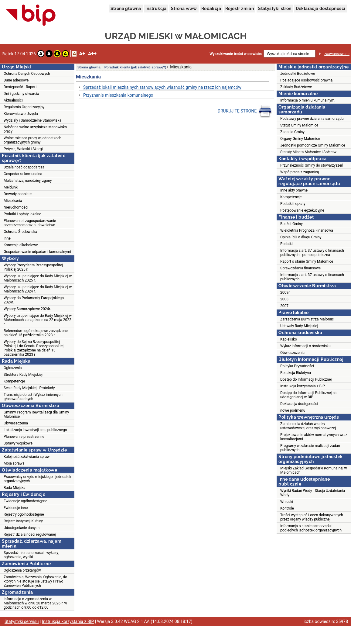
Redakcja (211, 8)
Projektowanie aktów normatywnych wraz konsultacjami (313, 437)
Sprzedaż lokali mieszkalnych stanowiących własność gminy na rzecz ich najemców (162, 87)
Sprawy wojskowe (18, 443)
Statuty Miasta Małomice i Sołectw (308, 152)
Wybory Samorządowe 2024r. (27, 309)
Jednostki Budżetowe (297, 73)
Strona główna (126, 8)
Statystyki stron (274, 8)
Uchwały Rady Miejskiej (299, 326)
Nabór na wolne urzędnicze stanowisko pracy (35, 129)
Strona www (184, 8)
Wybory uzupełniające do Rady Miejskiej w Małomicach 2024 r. (38, 289)
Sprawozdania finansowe (300, 268)
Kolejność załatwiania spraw (26, 457)
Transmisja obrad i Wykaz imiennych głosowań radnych (33, 397)
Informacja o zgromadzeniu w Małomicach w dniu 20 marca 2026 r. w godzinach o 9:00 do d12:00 (35, 603)
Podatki (286, 244)
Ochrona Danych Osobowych (27, 73)
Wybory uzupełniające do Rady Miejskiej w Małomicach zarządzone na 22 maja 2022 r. (38, 319)
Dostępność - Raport (20, 87)
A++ (92, 54)
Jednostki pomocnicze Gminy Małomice (312, 145)
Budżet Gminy (291, 224)
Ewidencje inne (16, 508)
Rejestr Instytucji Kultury (23, 521)
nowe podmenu (292, 410)
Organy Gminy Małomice (300, 139)
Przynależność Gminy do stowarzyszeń (311, 165)
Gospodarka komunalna (23, 174)
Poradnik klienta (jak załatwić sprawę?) (135, 67)
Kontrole (287, 508)
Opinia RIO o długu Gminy (301, 237)
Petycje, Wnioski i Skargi (23, 149)
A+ (82, 54)
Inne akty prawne (294, 190)
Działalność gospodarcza (24, 167)
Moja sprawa (14, 463)
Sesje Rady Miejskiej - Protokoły (29, 388)
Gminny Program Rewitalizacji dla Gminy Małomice (36, 414)
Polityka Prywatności (297, 366)
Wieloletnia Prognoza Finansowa (306, 230)
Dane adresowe (16, 80)
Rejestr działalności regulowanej (30, 534)
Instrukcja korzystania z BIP (302, 386)
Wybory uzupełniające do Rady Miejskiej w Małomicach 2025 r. (38, 278)
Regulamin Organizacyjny (24, 107)
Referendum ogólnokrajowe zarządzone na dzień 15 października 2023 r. (36, 333)
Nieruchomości (16, 207)
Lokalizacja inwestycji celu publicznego (35, 430)
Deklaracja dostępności (321, 8)
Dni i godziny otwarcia (21, 94)
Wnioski (286, 502)
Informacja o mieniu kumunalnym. (307, 100)
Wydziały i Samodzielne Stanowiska (32, 120)
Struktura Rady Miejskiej (23, 374)
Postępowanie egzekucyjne (302, 210)
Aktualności (13, 100)
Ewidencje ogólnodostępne (25, 501)
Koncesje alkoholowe (21, 245)
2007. (284, 306)
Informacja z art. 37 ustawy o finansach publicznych (312, 277)
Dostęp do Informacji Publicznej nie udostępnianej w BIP (308, 395)
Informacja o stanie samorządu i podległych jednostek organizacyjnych (311, 528)
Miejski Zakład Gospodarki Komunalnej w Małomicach (313, 470)
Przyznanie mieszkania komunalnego (118, 95)
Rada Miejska (15, 488)
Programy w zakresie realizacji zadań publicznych (310, 448)
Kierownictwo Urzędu (21, 114)
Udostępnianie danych (21, 528)
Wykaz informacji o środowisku (305, 346)
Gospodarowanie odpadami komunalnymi (37, 252)
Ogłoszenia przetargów (22, 570)
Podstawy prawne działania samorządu (312, 118)
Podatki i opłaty (292, 204)
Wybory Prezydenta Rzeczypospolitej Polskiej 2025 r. (33, 267)
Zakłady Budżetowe (296, 87)
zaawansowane (336, 54)
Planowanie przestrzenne (24, 436)
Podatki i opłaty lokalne (22, 214)
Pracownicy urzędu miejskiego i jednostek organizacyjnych (37, 479)
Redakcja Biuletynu (295, 373)
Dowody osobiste (18, 194)
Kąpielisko (288, 339)
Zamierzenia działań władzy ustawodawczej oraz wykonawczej (308, 426)
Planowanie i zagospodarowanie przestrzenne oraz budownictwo (30, 223)
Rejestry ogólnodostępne (24, 514)
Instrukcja (156, 8)
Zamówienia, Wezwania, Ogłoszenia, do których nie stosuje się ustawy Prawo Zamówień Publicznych (35, 581)
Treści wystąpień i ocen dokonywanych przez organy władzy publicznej (311, 517)
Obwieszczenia (16, 423)
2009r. (285, 292)
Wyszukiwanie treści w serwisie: (236, 54)
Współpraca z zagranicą (299, 172)
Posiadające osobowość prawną (306, 80)
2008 (284, 299)
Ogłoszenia (13, 368)
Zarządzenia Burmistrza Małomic (307, 319)
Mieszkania (13, 201)
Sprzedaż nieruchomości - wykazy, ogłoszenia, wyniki (31, 555)
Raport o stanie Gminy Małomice (306, 261)
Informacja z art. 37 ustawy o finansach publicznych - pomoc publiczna (312, 252)
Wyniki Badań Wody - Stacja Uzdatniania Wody (312, 493)
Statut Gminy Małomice (299, 125)
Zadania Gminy (292, 132)
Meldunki (11, 187)
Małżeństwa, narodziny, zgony (28, 180)
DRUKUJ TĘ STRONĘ (245, 111)
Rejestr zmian (239, 8)
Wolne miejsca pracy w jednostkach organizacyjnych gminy (32, 140)
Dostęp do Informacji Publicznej (306, 379)
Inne (7, 238)
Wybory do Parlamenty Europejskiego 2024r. (34, 300)
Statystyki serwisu (22, 621)
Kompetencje (14, 381)
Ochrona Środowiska (20, 232)
